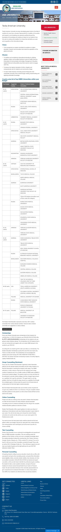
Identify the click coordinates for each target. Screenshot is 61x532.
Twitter (7, 488)
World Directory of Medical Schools (28, 490)
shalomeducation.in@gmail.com (11, 523)
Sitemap (42, 486)
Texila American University (50, 37)
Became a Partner (44, 484)
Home (3, 17)
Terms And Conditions (45, 498)
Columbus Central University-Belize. (48, 41)
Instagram (8, 494)
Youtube (7, 491)
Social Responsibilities (45, 491)
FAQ (41, 493)
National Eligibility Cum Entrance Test (29, 488)
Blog (41, 481)
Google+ (7, 499)
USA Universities (16, 17)
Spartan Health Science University (50, 34)
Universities (8, 17)
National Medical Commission (27, 485)
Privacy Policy (43, 500)
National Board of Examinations (28, 492)
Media (41, 488)
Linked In (8, 497)
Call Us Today (47, 59)
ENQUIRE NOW (7, 329)
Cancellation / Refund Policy (46, 495)
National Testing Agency (26, 495)
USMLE (22, 497)
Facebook (8, 485)
